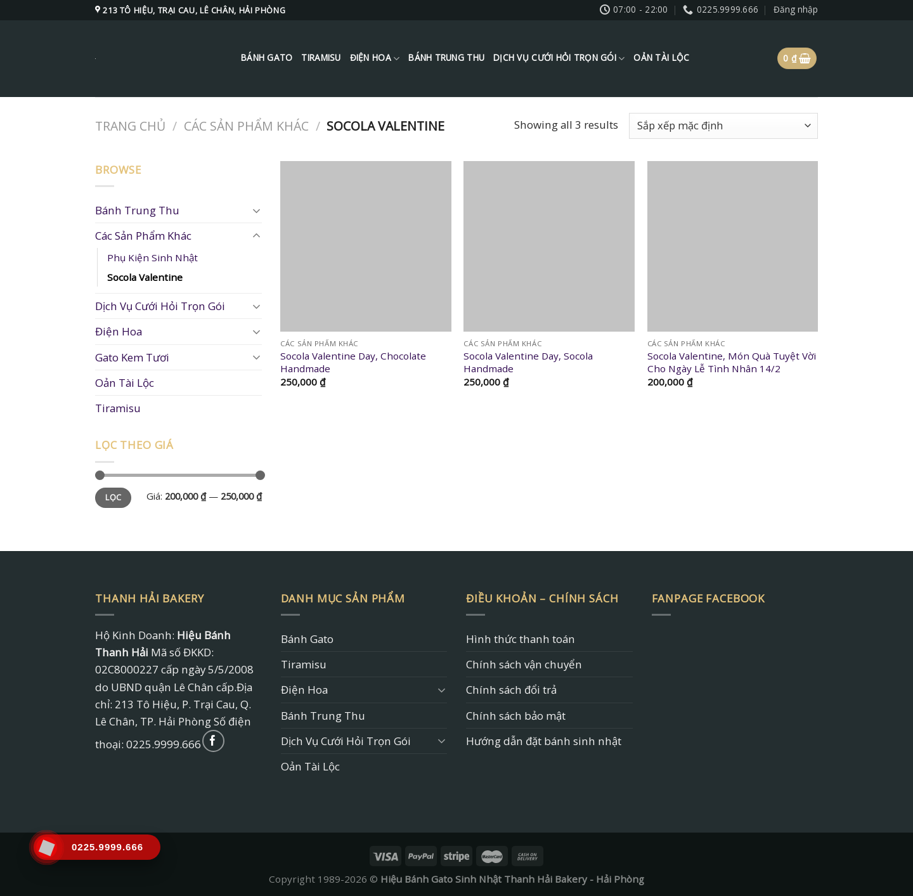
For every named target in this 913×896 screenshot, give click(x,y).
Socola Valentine (145, 277)
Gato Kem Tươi (132, 357)
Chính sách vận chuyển (524, 664)
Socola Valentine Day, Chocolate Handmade (353, 362)
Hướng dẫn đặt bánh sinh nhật (543, 741)
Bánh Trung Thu (446, 57)
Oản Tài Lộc (661, 57)
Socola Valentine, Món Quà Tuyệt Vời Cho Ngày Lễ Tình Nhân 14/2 (731, 362)
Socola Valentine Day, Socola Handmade (528, 362)
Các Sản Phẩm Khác (246, 125)
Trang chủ (130, 125)
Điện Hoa (375, 58)
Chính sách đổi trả (511, 689)
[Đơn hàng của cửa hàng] (723, 126)
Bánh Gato (266, 57)
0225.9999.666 (163, 744)
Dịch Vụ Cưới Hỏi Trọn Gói (559, 58)
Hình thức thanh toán (520, 639)
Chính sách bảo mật (516, 715)
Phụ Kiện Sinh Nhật (152, 257)
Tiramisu (320, 57)
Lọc (113, 497)
